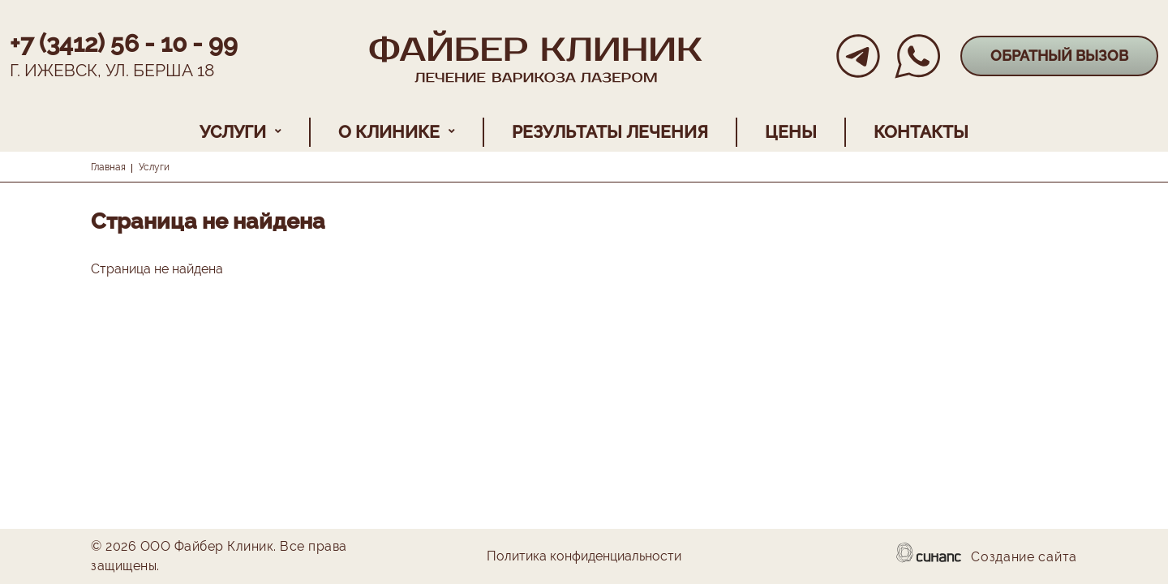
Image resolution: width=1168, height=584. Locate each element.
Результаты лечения (610, 132)
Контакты (921, 132)
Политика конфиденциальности (584, 557)
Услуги (233, 132)
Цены (791, 132)
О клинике (389, 132)
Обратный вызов (1059, 55)
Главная (108, 167)
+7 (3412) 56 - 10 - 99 (124, 43)
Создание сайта (1024, 558)
